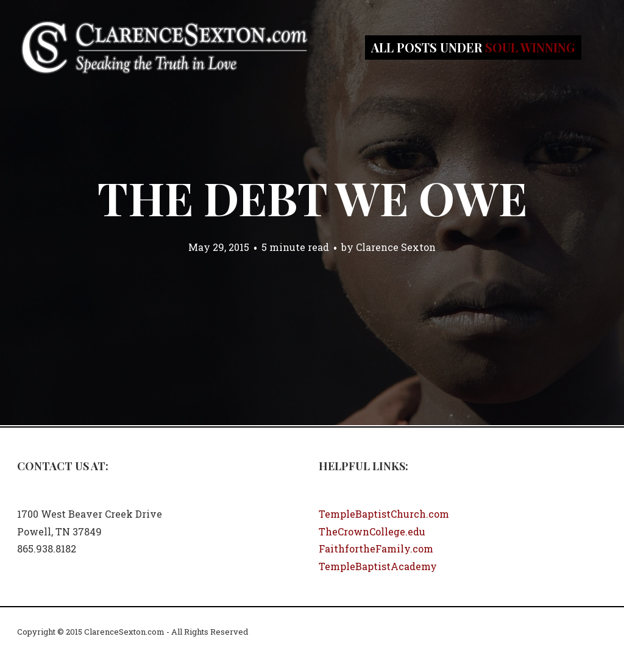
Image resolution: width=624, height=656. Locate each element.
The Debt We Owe (312, 197)
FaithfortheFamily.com (376, 548)
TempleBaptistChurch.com (384, 513)
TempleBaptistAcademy (378, 566)
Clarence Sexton (396, 247)
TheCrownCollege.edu (372, 531)
